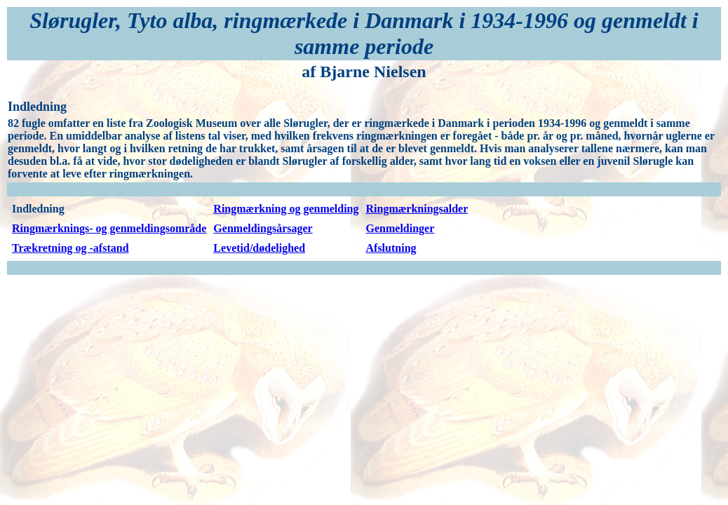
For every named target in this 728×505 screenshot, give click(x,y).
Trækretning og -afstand (70, 248)
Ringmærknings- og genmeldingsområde (109, 228)
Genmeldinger (400, 228)
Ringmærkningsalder (417, 209)
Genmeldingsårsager (262, 228)
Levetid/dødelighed (259, 248)
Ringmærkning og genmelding (285, 209)
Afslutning (391, 248)
